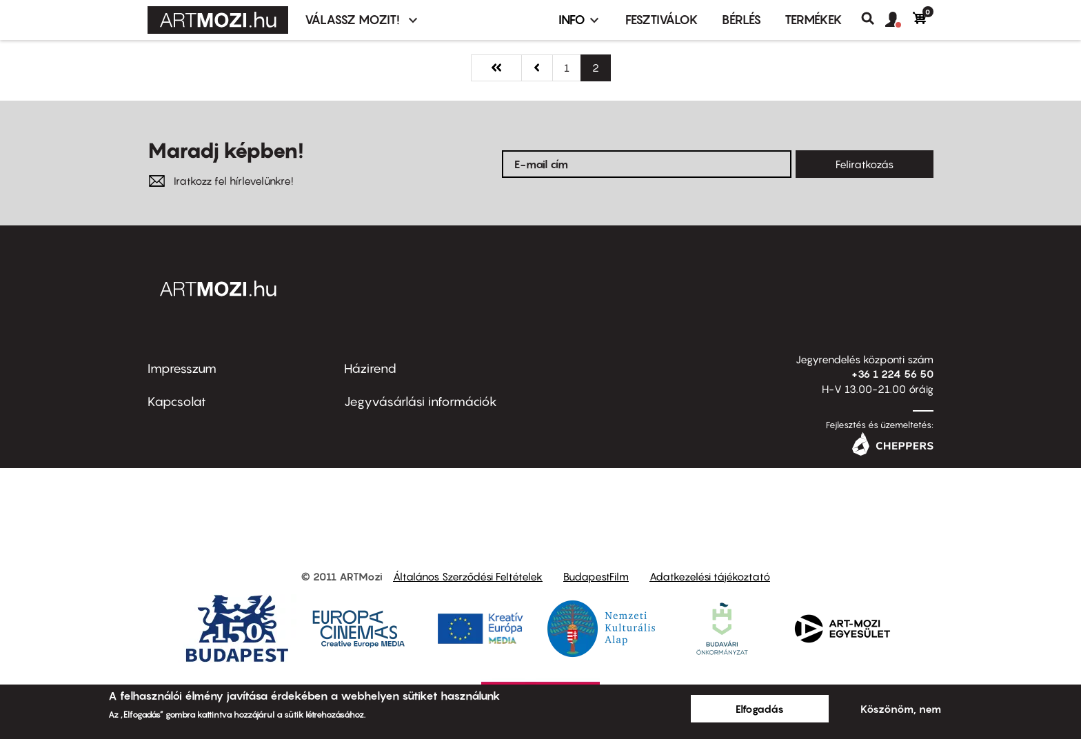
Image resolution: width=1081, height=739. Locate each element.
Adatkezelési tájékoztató (709, 576)
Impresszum (182, 368)
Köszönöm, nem (900, 708)
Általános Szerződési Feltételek (468, 576)
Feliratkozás (864, 164)
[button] (899, 20)
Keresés (873, 19)
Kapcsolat (177, 401)
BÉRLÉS (741, 19)
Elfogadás (760, 708)
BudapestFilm (596, 576)
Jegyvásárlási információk (420, 401)
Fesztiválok (661, 19)
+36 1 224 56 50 (892, 373)
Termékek (813, 19)
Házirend (370, 368)
